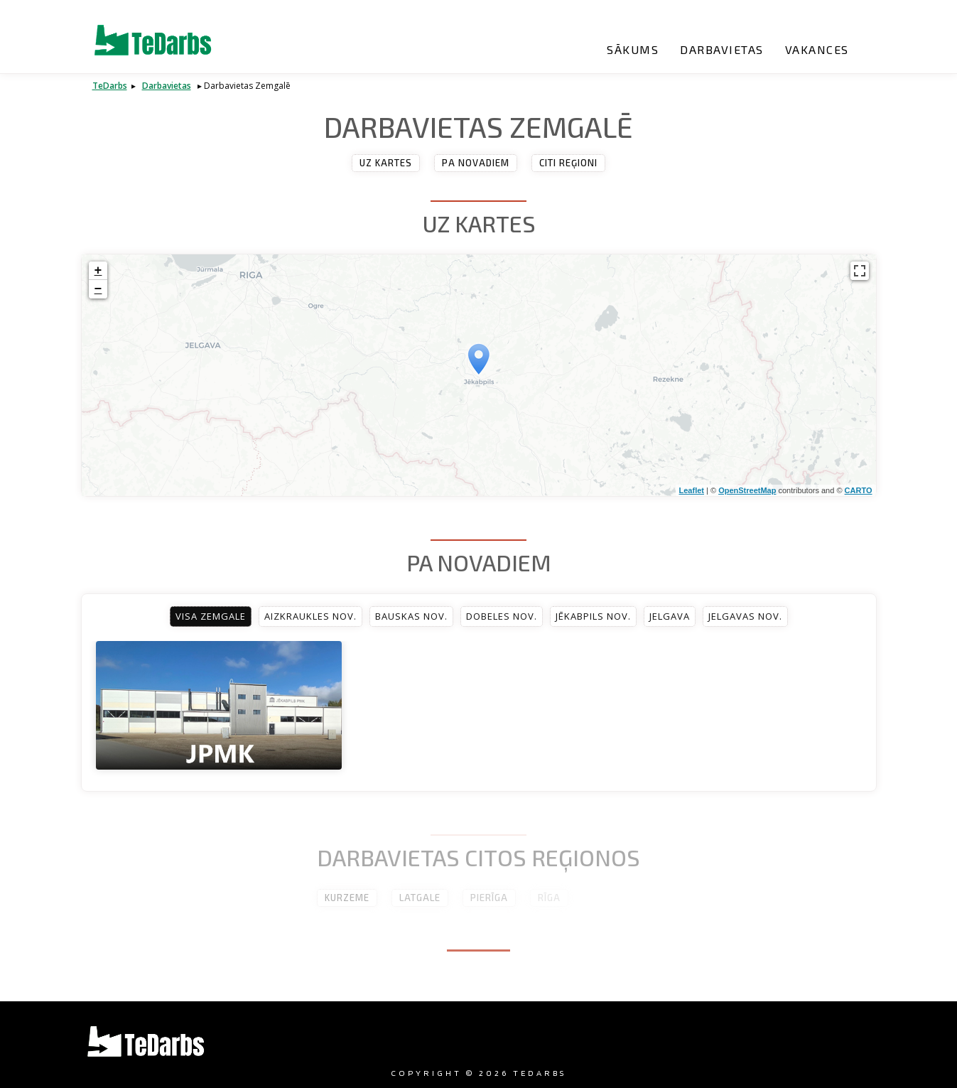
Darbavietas (722, 49)
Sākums (633, 49)
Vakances (817, 49)
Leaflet (691, 490)
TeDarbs (109, 86)
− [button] (98, 289)
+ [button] (98, 270)
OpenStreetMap (747, 490)
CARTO (858, 490)
